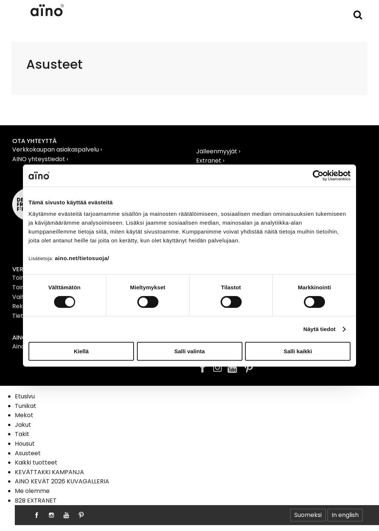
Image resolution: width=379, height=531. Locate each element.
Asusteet (28, 453)
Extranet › (210, 160)
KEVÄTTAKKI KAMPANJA (49, 472)
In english (345, 515)
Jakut (23, 425)
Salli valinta (189, 351)
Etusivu (25, 396)
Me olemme (32, 491)
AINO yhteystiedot (39, 159)
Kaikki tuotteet (36, 462)
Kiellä (81, 351)
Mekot (24, 415)
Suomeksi (308, 515)
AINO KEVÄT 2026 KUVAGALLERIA (62, 481)
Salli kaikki (298, 351)
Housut (25, 443)
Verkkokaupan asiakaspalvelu (56, 149)
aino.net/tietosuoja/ (82, 258)
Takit (22, 434)
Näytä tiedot (319, 329)
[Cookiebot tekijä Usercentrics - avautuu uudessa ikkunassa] (318, 175)
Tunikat (25, 406)
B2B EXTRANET (36, 500)
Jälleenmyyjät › (218, 151)
